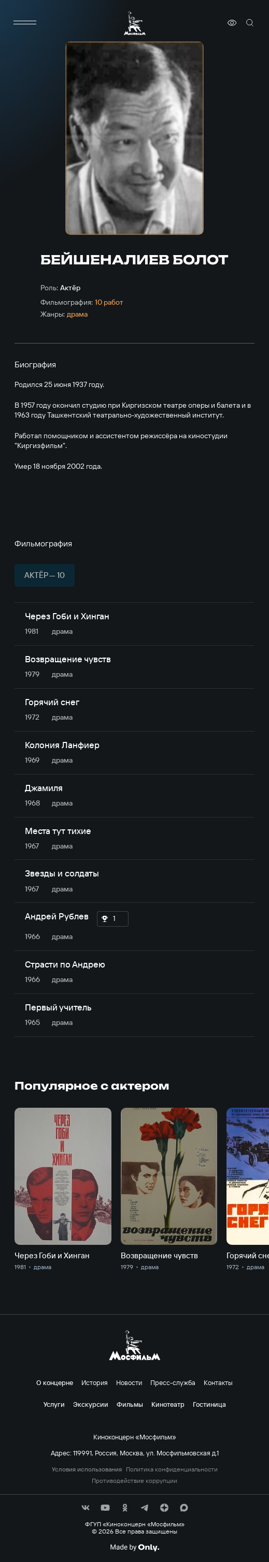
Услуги (54, 1404)
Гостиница (209, 1404)
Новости (129, 1382)
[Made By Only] (134, 1547)
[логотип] (135, 23)
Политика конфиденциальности (172, 1469)
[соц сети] (85, 1507)
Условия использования (87, 1469)
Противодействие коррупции (134, 1480)
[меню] (25, 22)
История (94, 1382)
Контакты (218, 1382)
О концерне (54, 1382)
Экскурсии (90, 1404)
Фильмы (130, 1404)
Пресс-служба (172, 1382)
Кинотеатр (168, 1404)
